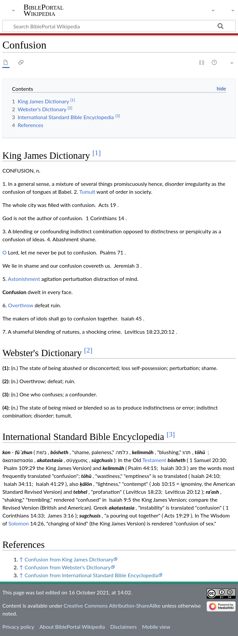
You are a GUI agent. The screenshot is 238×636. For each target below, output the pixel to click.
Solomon (19, 523)
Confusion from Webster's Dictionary (67, 567)
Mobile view (156, 626)
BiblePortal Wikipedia (43, 10)
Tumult (87, 191)
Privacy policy (18, 626)
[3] (171, 434)
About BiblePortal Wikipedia (72, 626)
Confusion (14, 292)
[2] (88, 350)
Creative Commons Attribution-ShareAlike (112, 605)
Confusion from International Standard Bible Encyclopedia (91, 575)
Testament (154, 460)
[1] (96, 153)
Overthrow (20, 305)
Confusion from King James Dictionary (68, 559)
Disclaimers (123, 626)
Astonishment (24, 279)
